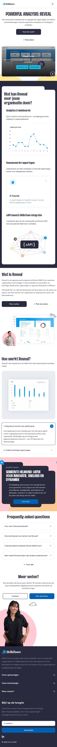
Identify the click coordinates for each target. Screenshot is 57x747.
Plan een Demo (42, 596)
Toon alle (28, 564)
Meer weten (18, 304)
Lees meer (26, 502)
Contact (15, 596)
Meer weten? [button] (28, 691)
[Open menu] (52, 4)
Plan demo (28, 40)
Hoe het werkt (32, 32)
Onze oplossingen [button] (28, 675)
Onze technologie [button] (28, 683)
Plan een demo (41, 304)
